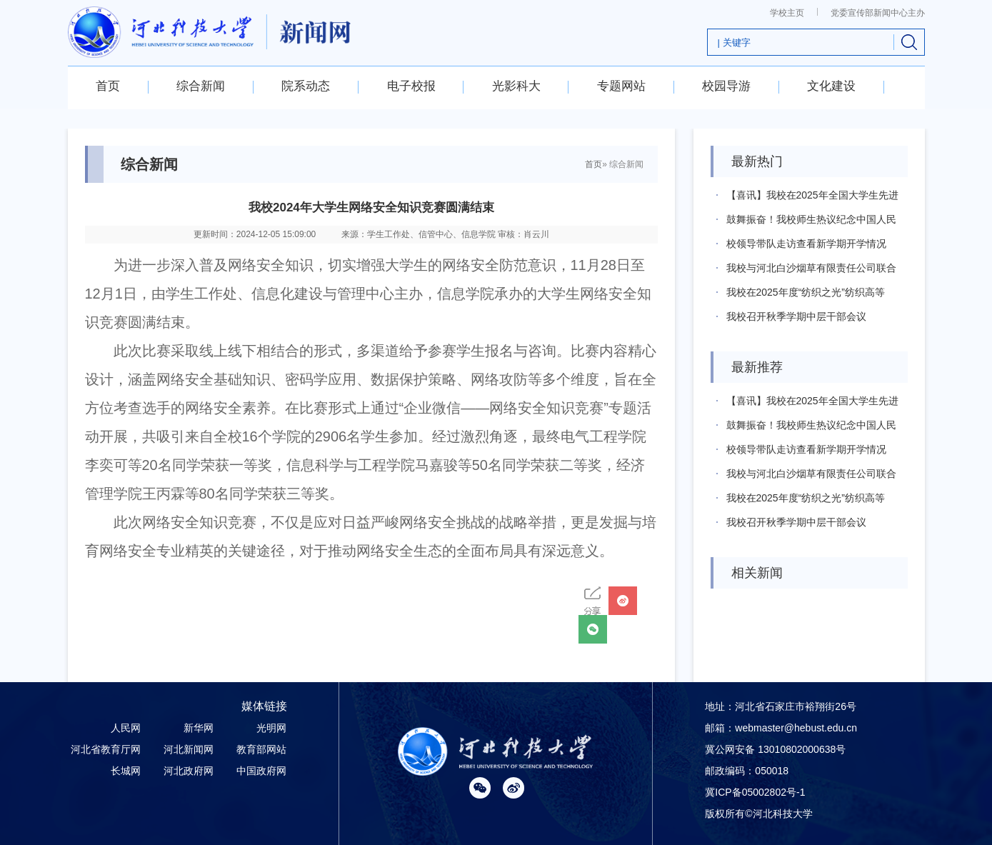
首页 (108, 86)
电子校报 (411, 86)
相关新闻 (757, 573)
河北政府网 (189, 770)
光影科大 (516, 86)
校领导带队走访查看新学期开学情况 (806, 243)
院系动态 (305, 86)
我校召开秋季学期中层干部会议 (796, 316)
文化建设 (831, 86)
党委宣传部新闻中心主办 (878, 13)
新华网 (199, 728)
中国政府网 (261, 770)
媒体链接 (264, 706)
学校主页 (787, 13)
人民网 (126, 728)
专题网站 (621, 86)
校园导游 (726, 86)
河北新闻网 (189, 749)
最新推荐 (757, 367)
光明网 (271, 728)
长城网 (126, 770)
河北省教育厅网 (106, 749)
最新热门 (757, 161)
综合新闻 (200, 86)
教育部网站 (261, 749)
